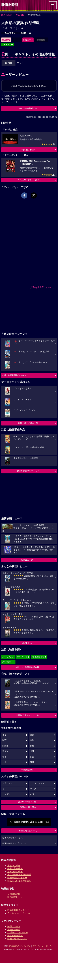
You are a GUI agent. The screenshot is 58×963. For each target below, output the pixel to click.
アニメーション (37, 783)
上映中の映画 (13, 865)
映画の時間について (28, 830)
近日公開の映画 (15, 871)
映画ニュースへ (28, 560)
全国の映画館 (13, 894)
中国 (4, 757)
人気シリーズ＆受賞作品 (19, 874)
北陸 (32, 751)
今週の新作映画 (15, 868)
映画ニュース (13, 926)
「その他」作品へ (28, 149)
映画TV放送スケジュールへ (28, 715)
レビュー (27, 40)
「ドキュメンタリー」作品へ (28, 180)
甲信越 (5, 751)
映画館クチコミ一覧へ (28, 802)
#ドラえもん (7, 657)
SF (3, 789)
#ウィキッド (22, 657)
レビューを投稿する (28, 108)
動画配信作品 (13, 929)
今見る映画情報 (15, 935)
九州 (4, 762)
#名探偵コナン (38, 657)
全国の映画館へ (28, 770)
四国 (32, 757)
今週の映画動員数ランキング (15, 375)
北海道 (5, 746)
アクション (7, 783)
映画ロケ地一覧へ (28, 807)
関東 (32, 735)
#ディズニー (7, 44)
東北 (32, 746)
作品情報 (19, 15)
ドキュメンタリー (9, 33)
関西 (4, 740)
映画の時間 (6, 15)
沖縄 (32, 762)
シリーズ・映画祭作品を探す (28, 667)
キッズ (33, 789)
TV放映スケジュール (17, 932)
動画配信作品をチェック (28, 471)
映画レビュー (28, 643)
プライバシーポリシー (43, 946)
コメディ (6, 794)
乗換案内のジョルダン (19, 946)
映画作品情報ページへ (12, 838)
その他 (23, 33)
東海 (32, 740)
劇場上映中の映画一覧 (28, 423)
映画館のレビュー (16, 897)
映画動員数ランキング (18, 910)
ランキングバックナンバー (20, 913)
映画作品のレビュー (17, 877)
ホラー (33, 794)
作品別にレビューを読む (19, 880)
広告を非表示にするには (43, 287)
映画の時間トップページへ (14, 843)
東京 (4, 735)
